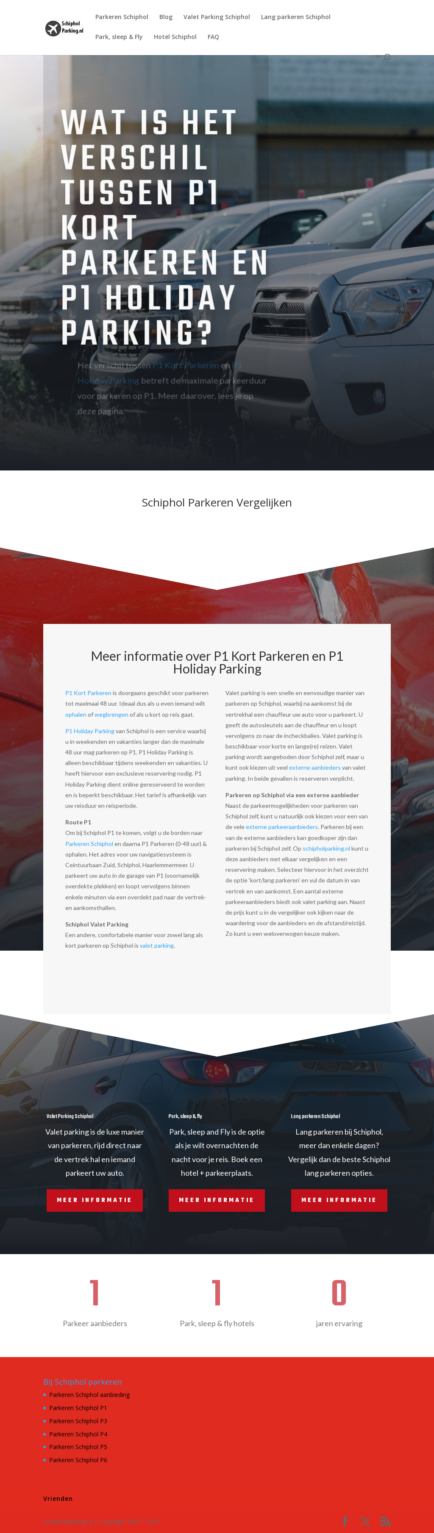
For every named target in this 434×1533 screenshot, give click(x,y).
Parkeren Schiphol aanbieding (89, 1395)
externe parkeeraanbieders (282, 826)
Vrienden (58, 1498)
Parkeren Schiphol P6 (78, 1460)
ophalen (75, 714)
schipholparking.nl (326, 848)
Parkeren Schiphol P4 (78, 1434)
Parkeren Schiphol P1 (78, 1408)
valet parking (157, 945)
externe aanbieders (315, 767)
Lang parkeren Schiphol (296, 17)
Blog (165, 17)
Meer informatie (95, 1200)
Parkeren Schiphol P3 (78, 1421)
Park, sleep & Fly (119, 37)
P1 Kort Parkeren (174, 365)
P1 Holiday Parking (89, 731)
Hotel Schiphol (175, 37)
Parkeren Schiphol (121, 17)
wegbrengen (111, 714)
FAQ (213, 37)
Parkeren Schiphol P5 (78, 1447)
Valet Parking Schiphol (217, 17)
